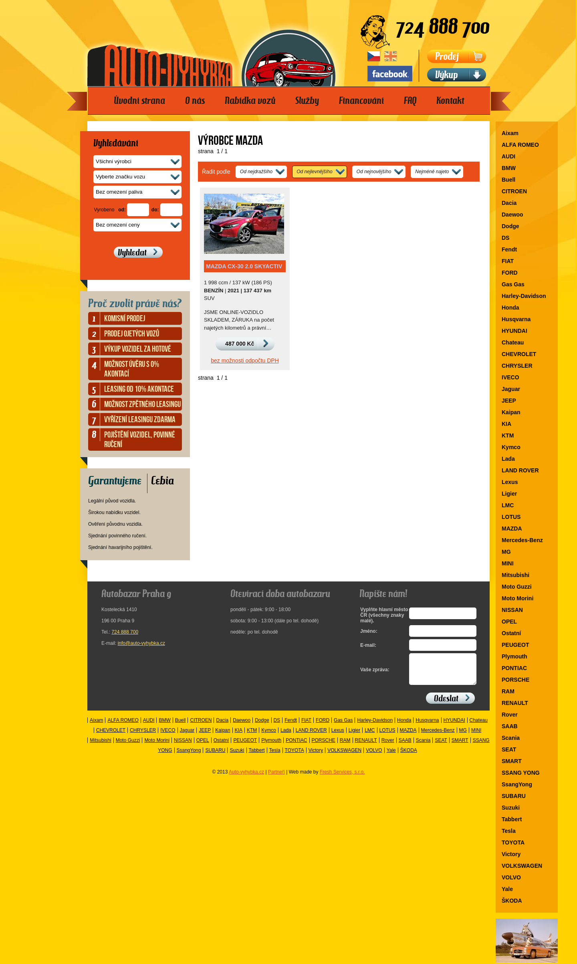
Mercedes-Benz (522, 540)
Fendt (509, 249)
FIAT (508, 261)
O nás (195, 101)
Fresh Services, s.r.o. (342, 778)
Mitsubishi (515, 575)
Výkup (446, 75)
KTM (508, 435)
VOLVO (511, 877)
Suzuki (511, 807)
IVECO (510, 377)
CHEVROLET (519, 354)
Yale (507, 889)
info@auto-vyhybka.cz (141, 643)
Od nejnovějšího (374, 171)
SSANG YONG (521, 773)
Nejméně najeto (432, 171)
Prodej (447, 56)
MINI (508, 563)
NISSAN (512, 610)
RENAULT (515, 703)
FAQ (410, 101)
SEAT (509, 749)
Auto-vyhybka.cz (246, 778)
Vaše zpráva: (374, 673)
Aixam (510, 133)
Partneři (276, 778)
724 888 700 (124, 632)
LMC (508, 505)
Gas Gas (513, 284)
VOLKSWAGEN (522, 866)
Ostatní (511, 633)
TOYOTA (513, 842)
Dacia (509, 203)
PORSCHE (515, 679)
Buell (508, 179)
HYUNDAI (514, 331)
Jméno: (368, 631)
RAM (508, 691)
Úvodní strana (139, 101)
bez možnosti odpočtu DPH (245, 360)
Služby (307, 101)
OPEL (509, 621)
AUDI (508, 156)
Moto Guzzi (517, 586)
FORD (510, 272)
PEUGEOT (515, 645)
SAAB (510, 726)
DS (505, 238)
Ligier (509, 493)
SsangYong (517, 784)
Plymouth (514, 656)
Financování (361, 101)
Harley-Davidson (524, 296)
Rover (510, 714)
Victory (511, 854)
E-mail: (368, 645)
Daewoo (512, 214)
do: (155, 210)
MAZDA (512, 528)
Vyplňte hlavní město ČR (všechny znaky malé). (382, 615)
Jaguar (511, 389)
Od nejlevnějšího (314, 171)
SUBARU (514, 796)
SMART (512, 761)
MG (506, 552)
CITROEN (514, 191)
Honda (510, 307)
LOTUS (511, 517)
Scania (511, 738)
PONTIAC (514, 668)
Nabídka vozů (250, 101)
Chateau (513, 342)
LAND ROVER (520, 470)
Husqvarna (516, 319)
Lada (508, 459)
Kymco (511, 447)
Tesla (509, 831)
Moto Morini (517, 598)
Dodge (510, 226)
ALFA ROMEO (520, 145)
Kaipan (511, 412)
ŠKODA (512, 900)
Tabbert (512, 819)
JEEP (509, 400)
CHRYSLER (517, 366)
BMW (509, 168)
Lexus (510, 482)
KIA (506, 424)
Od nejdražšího (256, 171)
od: (122, 210)
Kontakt (450, 101)
